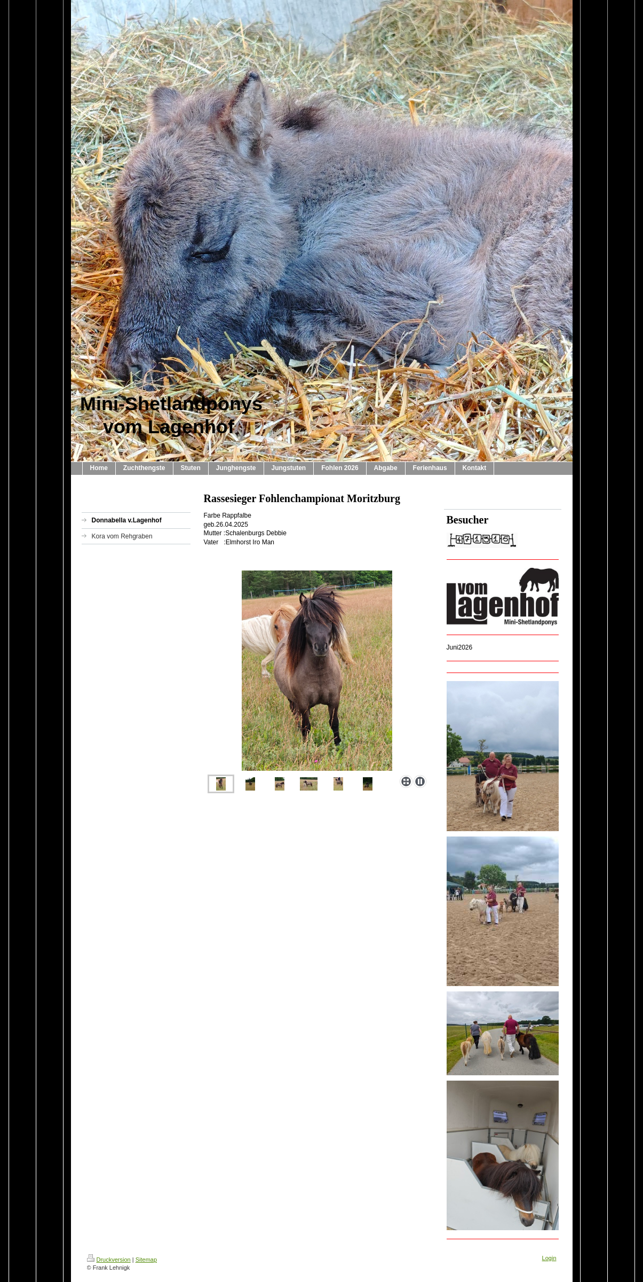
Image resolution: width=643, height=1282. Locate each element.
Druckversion (109, 1259)
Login (549, 1258)
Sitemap (146, 1259)
